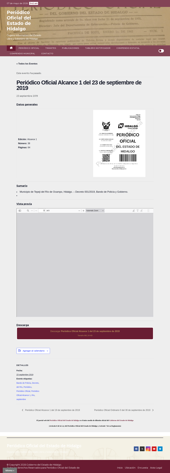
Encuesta (143, 467)
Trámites (50, 48)
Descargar (85, 333)
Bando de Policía (23, 383)
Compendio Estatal (128, 48)
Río (33, 395)
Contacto (47, 53)
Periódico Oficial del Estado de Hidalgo (19, 21)
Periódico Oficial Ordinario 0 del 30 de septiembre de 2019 (122, 410)
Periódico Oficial (29, 48)
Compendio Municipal (22, 53)
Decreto (35, 383)
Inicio (120, 467)
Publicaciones (70, 48)
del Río (19, 387)
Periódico (27, 387)
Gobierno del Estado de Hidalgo (121, 420)
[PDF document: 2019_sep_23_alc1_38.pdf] (85, 262)
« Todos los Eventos (26, 64)
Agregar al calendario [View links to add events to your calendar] (34, 351)
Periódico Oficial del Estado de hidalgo (64, 420)
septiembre (21, 399)
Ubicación (130, 467)
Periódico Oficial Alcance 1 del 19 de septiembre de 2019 (52, 410)
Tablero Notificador (98, 48)
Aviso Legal (156, 467)
